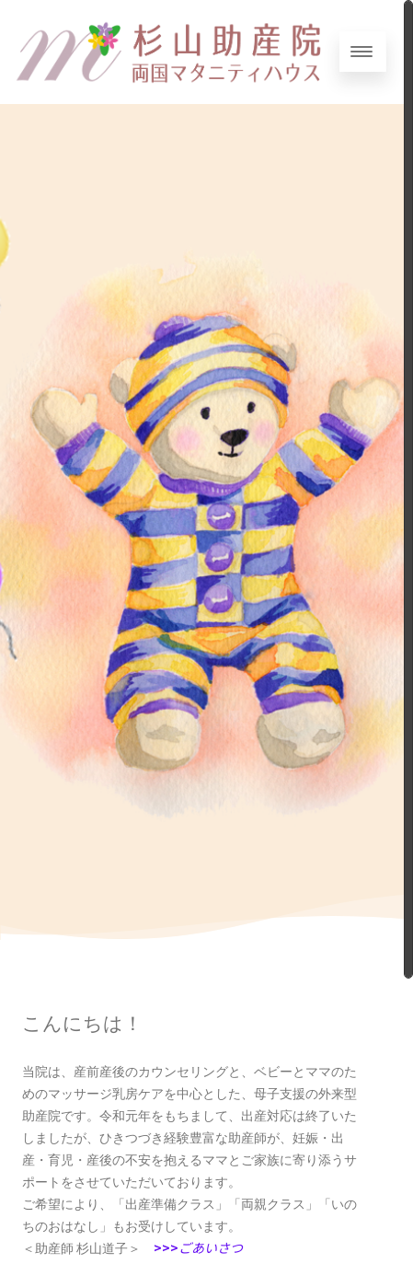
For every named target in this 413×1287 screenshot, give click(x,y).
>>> (198, 1247)
